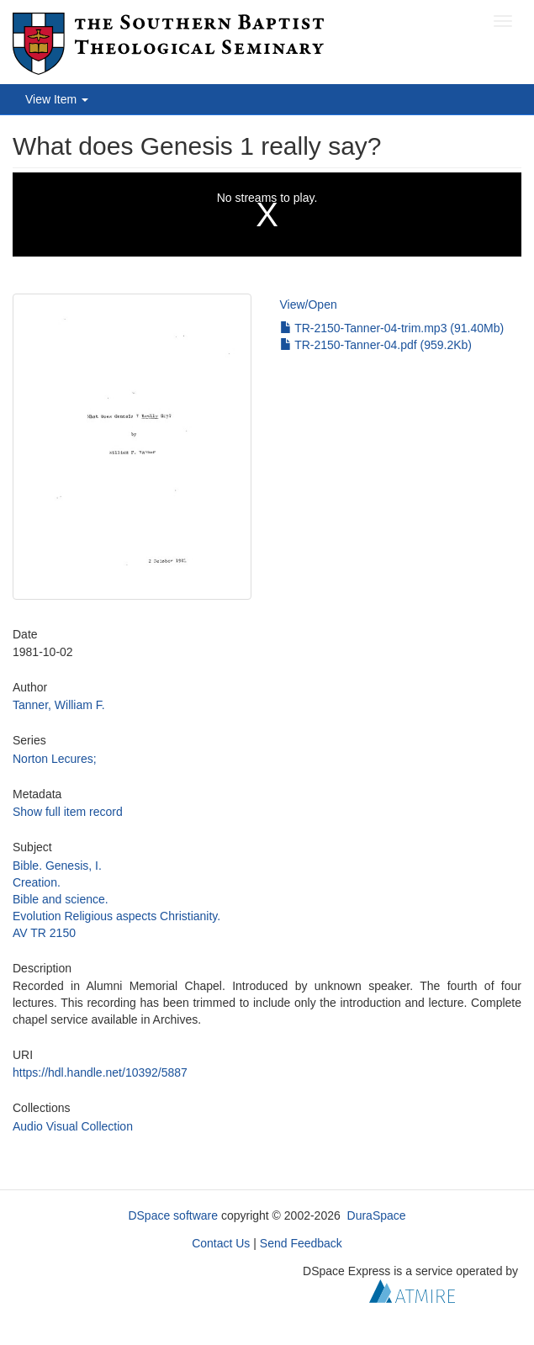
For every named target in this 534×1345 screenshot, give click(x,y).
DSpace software (173, 1215)
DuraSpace (376, 1215)
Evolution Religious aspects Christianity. (116, 916)
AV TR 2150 (44, 933)
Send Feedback (301, 1243)
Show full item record (68, 811)
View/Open (308, 304)
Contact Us (221, 1243)
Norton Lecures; (55, 758)
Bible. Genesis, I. (57, 865)
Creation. (37, 882)
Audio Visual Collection (73, 1126)
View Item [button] (56, 99)
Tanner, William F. (59, 705)
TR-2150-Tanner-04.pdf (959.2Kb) (376, 345)
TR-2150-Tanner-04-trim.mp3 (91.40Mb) (392, 328)
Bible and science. (60, 899)
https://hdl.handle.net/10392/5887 (100, 1072)
